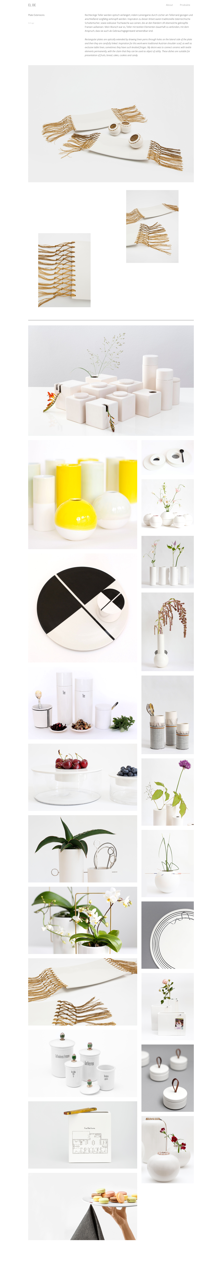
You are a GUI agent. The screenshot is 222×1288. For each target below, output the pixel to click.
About (169, 5)
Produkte (185, 5)
